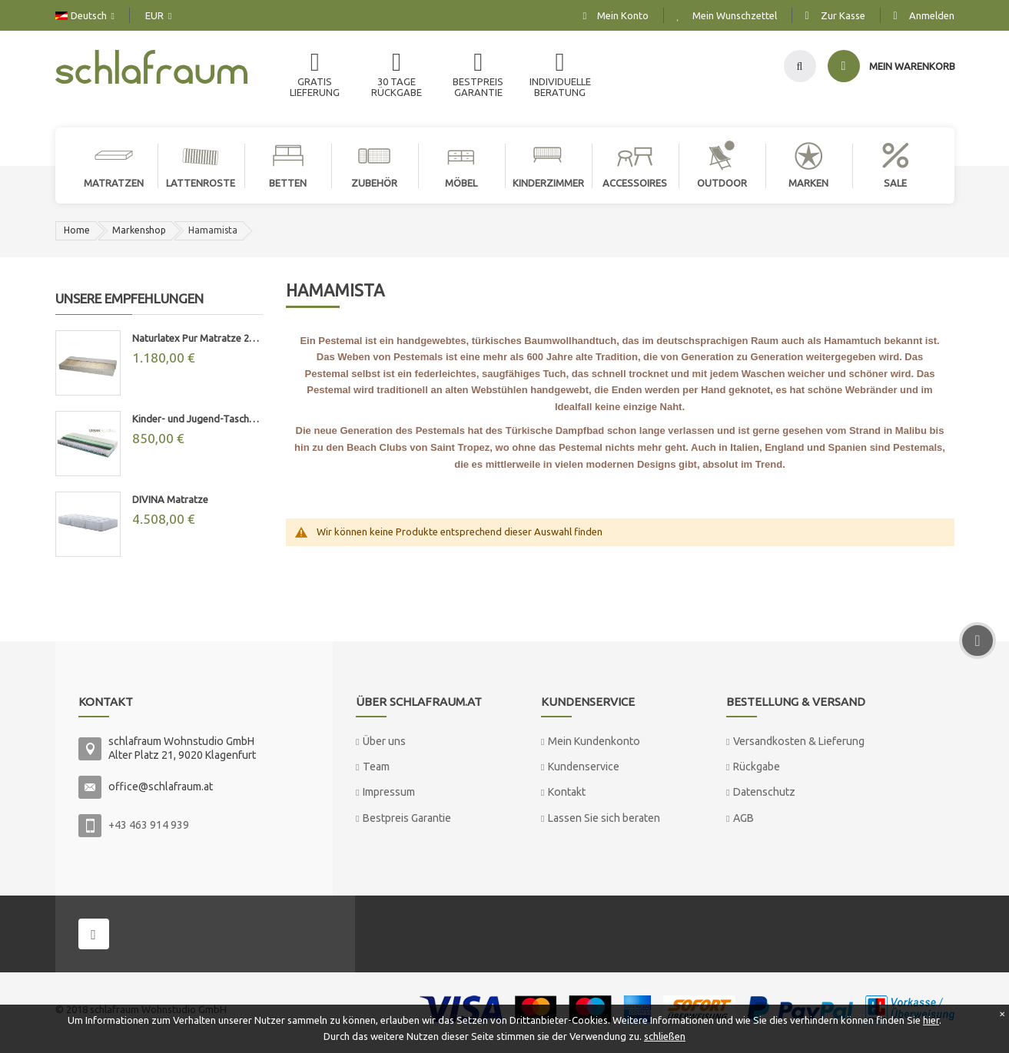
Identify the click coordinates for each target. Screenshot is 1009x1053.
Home (77, 230)
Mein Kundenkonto (594, 741)
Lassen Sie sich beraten (604, 818)
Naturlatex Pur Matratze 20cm (197, 338)
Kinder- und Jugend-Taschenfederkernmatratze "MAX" (197, 418)
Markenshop (139, 230)
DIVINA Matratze (170, 499)
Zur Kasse (843, 15)
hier (931, 1020)
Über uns (384, 741)
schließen (664, 1036)
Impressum (389, 792)
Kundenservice (583, 766)
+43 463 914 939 (148, 825)
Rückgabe (756, 766)
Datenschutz (764, 792)
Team (376, 766)
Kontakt (567, 792)
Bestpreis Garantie (407, 818)
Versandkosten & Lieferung (799, 741)
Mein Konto (623, 15)
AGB (743, 818)
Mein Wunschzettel (734, 15)
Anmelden (931, 15)
